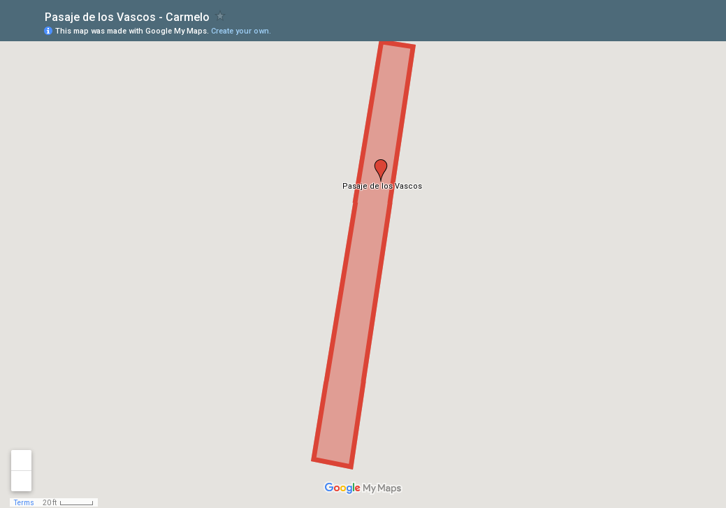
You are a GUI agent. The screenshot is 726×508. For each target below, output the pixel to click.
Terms (24, 503)
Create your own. (241, 31)
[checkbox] (220, 16)
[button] (381, 170)
